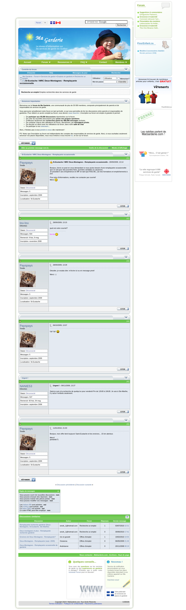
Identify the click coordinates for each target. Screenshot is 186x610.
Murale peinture (146, 53)
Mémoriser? (123, 79)
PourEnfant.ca (145, 43)
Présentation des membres (150, 21)
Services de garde (48, 76)
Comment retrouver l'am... (150, 19)
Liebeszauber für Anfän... (149, 23)
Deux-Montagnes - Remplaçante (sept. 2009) (37, 541)
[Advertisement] (74, 8)
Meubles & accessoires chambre (152, 51)
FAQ (83, 62)
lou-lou (24, 223)
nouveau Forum (75, 572)
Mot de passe (98, 82)
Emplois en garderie (65, 76)
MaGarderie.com (101, 555)
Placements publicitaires (93, 604)
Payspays (26, 162)
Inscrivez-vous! (113, 580)
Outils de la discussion (98, 148)
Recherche (116, 73)
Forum (44, 62)
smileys (26, 507)
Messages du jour (80, 73)
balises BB (27, 505)
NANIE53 (26, 386)
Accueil (27, 62)
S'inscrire (31, 73)
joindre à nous (46, 130)
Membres (119, 62)
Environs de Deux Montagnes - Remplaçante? (38, 537)
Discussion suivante (84, 485)
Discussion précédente (66, 485)
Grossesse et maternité (148, 17)
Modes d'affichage (119, 148)
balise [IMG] (27, 508)
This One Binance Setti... (149, 28)
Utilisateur (96, 78)
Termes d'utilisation (56, 604)
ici (72, 135)
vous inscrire (73, 113)
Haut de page (123, 555)
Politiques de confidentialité (73, 604)
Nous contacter (86, 555)
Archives (113, 555)
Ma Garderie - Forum (30, 76)
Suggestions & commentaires (151, 12)
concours (44, 126)
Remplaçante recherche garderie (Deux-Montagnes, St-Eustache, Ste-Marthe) (35, 526)
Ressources (64, 62)
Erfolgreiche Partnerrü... (149, 14)
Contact (103, 62)
